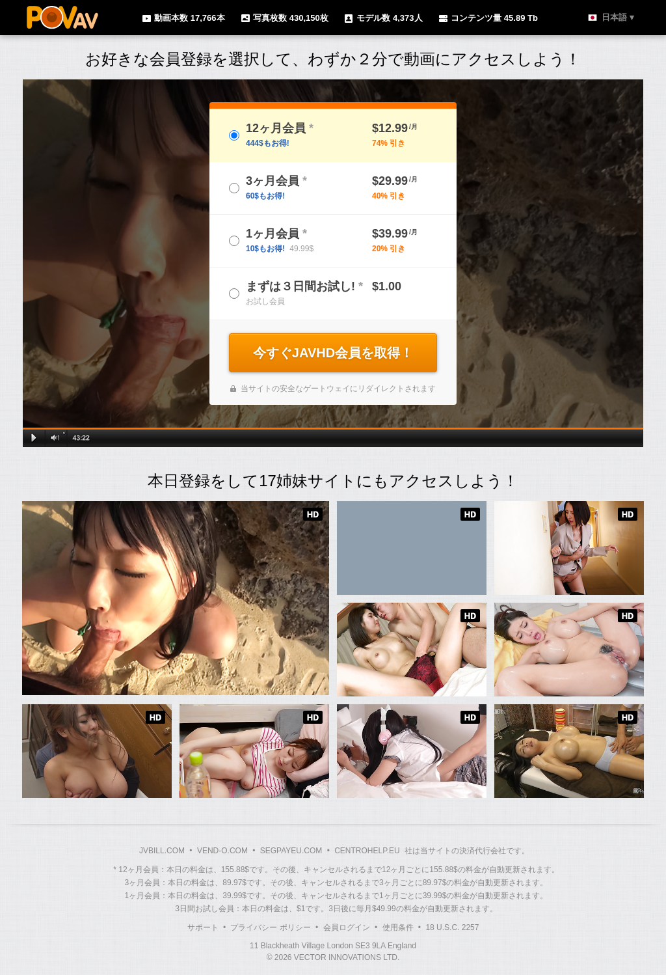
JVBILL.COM (162, 850)
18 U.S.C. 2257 (452, 927)
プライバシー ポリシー (270, 927)
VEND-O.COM (222, 850)
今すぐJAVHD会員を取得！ (333, 353)
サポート (203, 927)
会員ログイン (346, 927)
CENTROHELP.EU (366, 850)
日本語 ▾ (618, 17)
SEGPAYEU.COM (291, 850)
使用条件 (398, 927)
